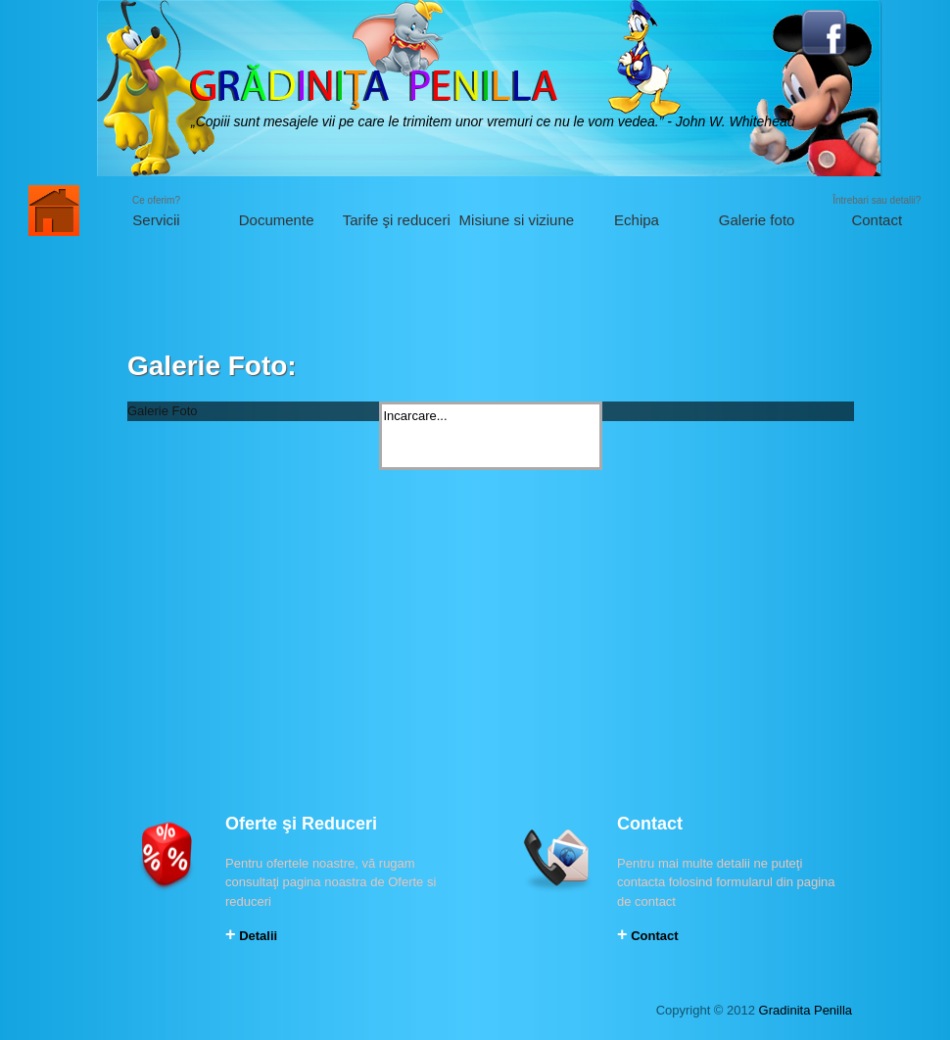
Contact (648, 935)
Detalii (251, 935)
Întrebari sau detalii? (877, 212)
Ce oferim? (156, 212)
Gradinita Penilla (805, 1010)
